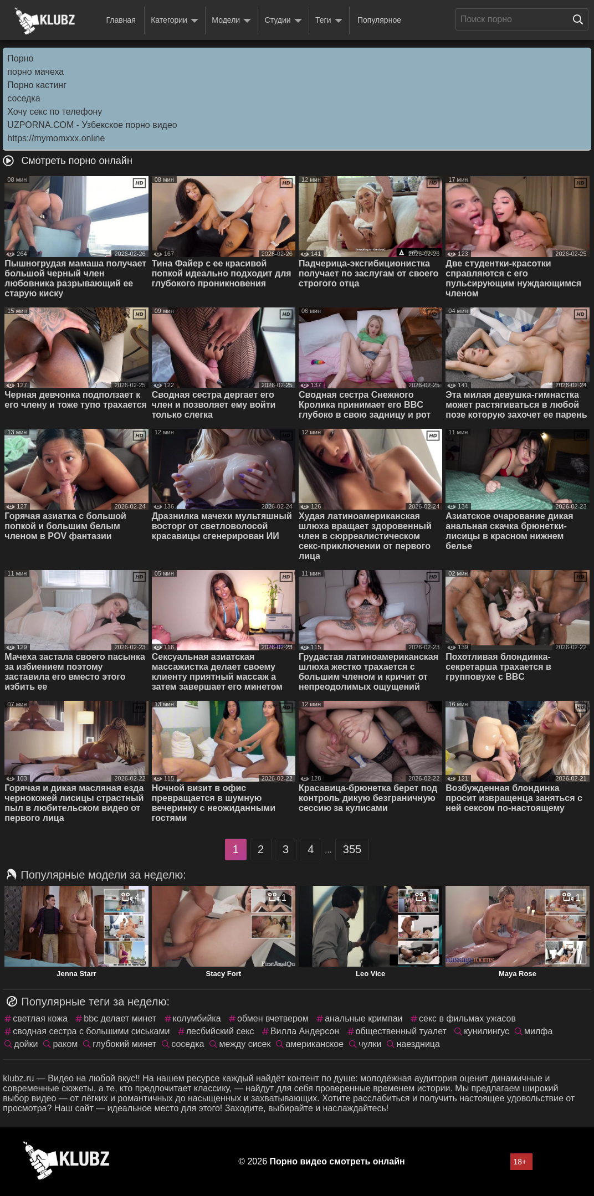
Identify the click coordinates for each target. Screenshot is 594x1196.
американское (314, 1044)
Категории (174, 21)
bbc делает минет (120, 1018)
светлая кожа (40, 1018)
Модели (231, 21)
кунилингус (486, 1031)
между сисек (244, 1044)
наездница (417, 1044)
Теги (328, 21)
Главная (120, 20)
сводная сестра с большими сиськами (91, 1031)
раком (65, 1044)
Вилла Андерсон (304, 1031)
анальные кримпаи (363, 1018)
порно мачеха (35, 71)
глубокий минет (124, 1044)
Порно (20, 58)
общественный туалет (401, 1031)
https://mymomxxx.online (56, 138)
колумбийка (197, 1018)
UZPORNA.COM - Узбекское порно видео (92, 125)
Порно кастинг (36, 85)
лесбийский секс (220, 1031)
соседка (23, 98)
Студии (283, 21)
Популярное (379, 20)
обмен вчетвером (273, 1018)
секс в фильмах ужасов (467, 1018)
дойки (26, 1044)
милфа (538, 1031)
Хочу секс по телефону (54, 111)
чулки (370, 1044)
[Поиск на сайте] (580, 19)
